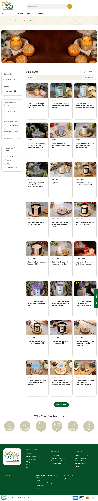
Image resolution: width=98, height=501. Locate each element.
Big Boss (54, 183)
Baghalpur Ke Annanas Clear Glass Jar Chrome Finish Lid (60, 106)
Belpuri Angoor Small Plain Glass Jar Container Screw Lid (35, 185)
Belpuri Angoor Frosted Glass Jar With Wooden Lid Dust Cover (85, 145)
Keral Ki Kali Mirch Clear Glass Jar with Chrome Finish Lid (36, 383)
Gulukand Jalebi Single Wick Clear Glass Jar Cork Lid (84, 264)
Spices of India (80, 179)
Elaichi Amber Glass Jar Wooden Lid (36, 263)
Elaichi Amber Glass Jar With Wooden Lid (85, 223)
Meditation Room (12, 167)
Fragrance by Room (21, 21)
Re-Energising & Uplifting (12, 138)
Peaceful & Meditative (11, 131)
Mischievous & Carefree (12, 121)
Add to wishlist (46, 85)
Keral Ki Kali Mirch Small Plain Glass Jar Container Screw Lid (85, 383)
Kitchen (9, 160)
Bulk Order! (96, 298)
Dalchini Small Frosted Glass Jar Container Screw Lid (60, 224)
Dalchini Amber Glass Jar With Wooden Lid (84, 184)
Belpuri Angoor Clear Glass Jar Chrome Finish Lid (61, 145)
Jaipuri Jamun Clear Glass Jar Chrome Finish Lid (37, 304)
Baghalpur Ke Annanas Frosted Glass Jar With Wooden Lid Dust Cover (85, 106)
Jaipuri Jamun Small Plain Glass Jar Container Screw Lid (83, 304)
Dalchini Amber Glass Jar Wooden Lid (35, 223)
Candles (10, 21)
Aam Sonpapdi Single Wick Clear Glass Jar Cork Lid (35, 106)
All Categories (10, 79)
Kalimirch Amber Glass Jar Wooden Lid (60, 342)
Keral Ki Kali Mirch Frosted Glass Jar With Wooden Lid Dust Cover (60, 383)
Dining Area (9, 91)
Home (3, 21)
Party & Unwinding (13, 125)
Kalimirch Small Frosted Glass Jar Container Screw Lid (85, 343)
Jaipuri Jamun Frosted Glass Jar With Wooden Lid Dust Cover (60, 304)
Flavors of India (32, 377)
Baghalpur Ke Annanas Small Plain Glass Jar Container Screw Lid (36, 145)
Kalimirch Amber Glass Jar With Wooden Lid (36, 342)
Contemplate (11, 111)
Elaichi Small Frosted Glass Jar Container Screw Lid (59, 264)
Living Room (11, 164)
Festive (9, 115)
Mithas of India (32, 100)
